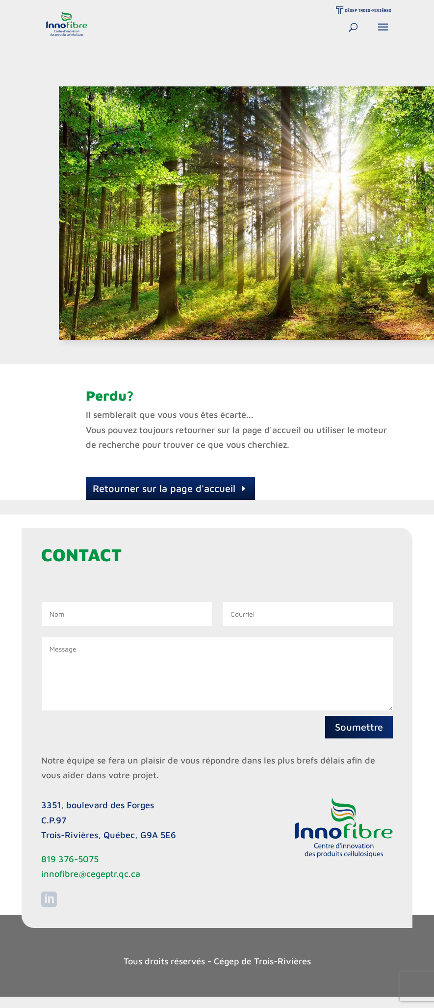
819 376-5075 (70, 859)
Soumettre (359, 727)
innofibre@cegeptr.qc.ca (90, 874)
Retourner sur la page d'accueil (164, 488)
